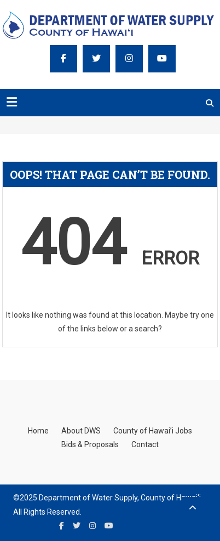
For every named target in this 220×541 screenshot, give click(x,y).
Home (38, 430)
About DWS (81, 430)
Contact (145, 444)
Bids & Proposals (90, 444)
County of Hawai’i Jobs (152, 430)
